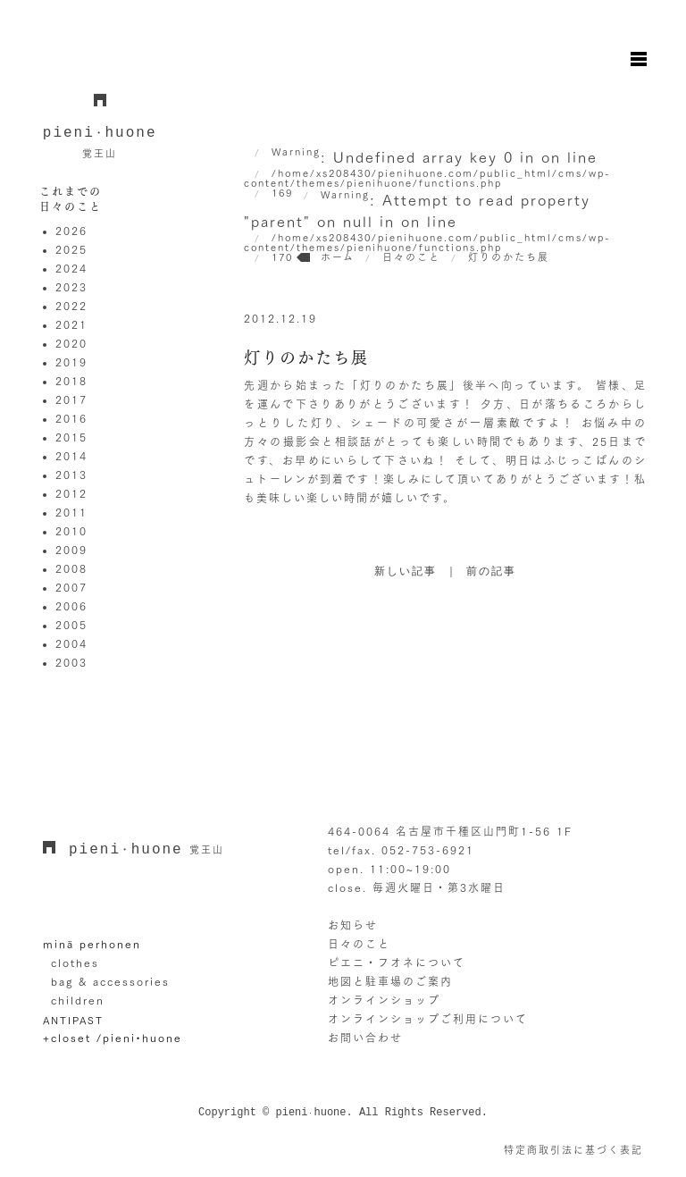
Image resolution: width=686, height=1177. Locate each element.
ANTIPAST (73, 1020)
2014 (71, 455)
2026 (71, 230)
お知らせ (353, 925)
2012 (71, 493)
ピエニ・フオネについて (396, 962)
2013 (71, 474)
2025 (71, 249)
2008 (71, 568)
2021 (71, 324)
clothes (75, 962)
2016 (71, 418)
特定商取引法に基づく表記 (573, 1150)
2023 (71, 287)
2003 (71, 662)
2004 (71, 643)
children (78, 1000)
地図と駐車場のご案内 (390, 981)
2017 (71, 399)
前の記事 (491, 572)
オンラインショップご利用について (428, 1018)
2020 (71, 343)
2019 (71, 362)
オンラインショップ (384, 1000)
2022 (71, 305)
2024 (71, 268)
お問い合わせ (365, 1037)
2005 (71, 624)
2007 (71, 587)
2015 (71, 437)
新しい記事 (405, 572)
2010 (71, 530)
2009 (71, 549)
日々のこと (359, 943)
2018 (71, 380)
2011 (71, 512)
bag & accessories (110, 981)
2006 (71, 606)
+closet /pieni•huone (112, 1037)
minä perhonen (92, 943)
